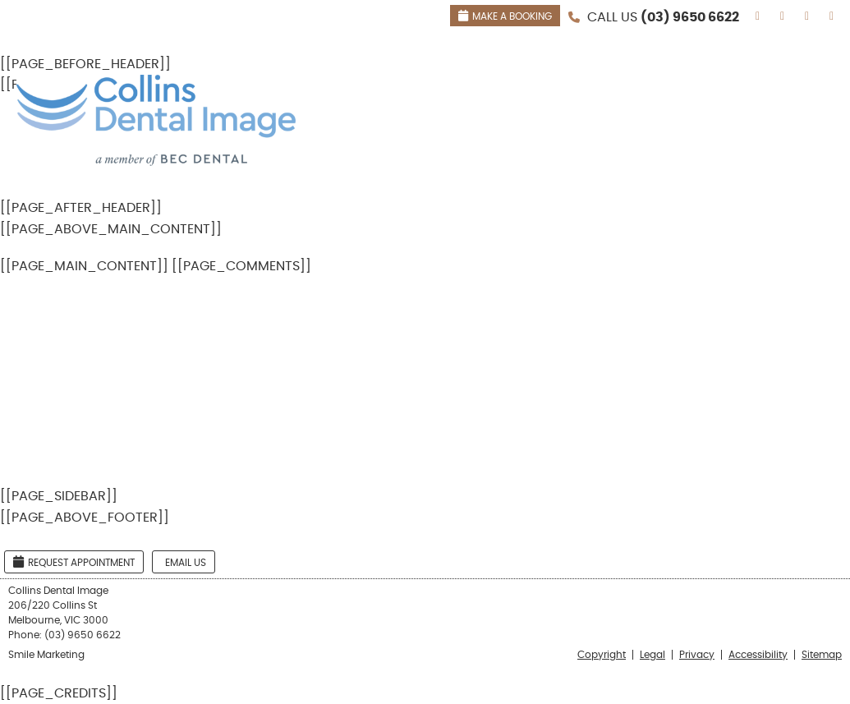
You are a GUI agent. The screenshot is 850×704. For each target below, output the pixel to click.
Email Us (185, 563)
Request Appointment (74, 561)
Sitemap (822, 655)
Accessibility (758, 655)
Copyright (601, 655)
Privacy (696, 655)
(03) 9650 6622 (690, 17)
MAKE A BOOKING (505, 15)
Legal (652, 655)
